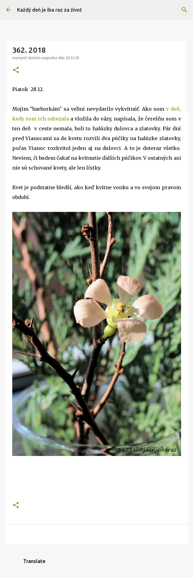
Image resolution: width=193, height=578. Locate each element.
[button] (16, 70)
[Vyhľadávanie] (184, 9)
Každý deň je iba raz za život (49, 10)
